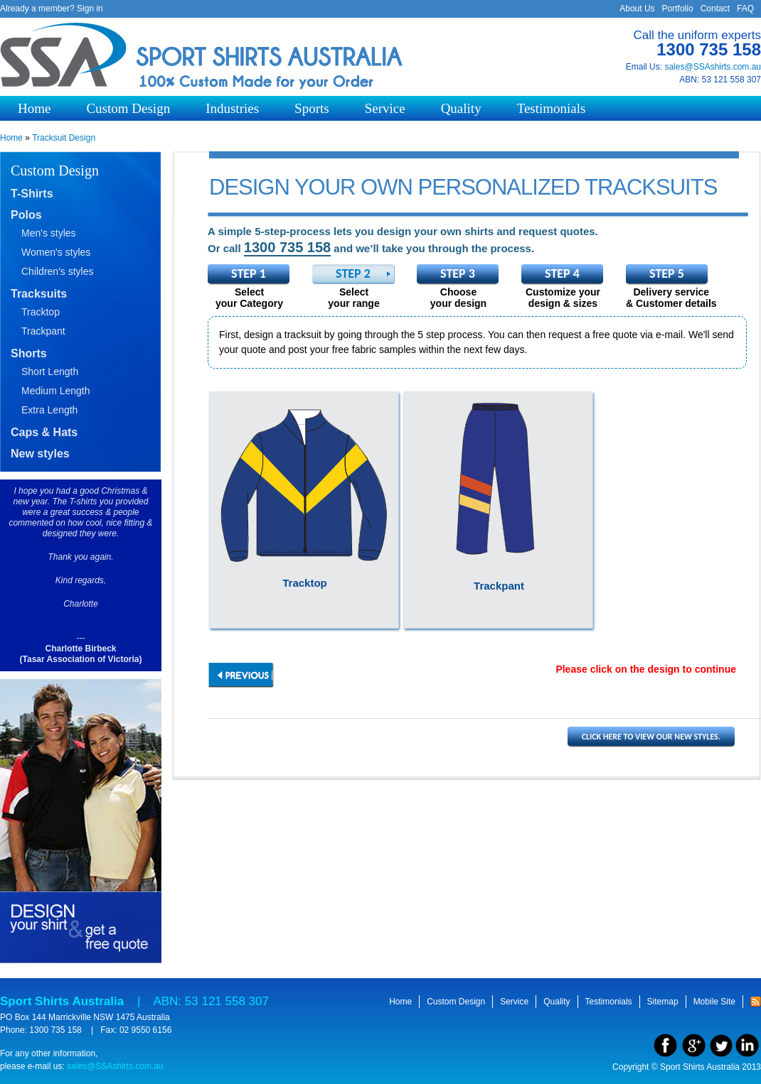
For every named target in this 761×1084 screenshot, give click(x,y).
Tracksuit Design (63, 138)
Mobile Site (714, 1002)
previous (241, 675)
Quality (461, 108)
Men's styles (48, 233)
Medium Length (55, 390)
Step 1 (248, 273)
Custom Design (128, 108)
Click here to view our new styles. (651, 737)
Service (385, 108)
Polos (26, 215)
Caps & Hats (44, 432)
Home (34, 108)
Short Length (49, 371)
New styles (40, 454)
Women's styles (55, 252)
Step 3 (457, 273)
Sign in (90, 8)
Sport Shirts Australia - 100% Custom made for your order (202, 56)
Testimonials (551, 108)
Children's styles (57, 271)
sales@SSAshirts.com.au (712, 67)
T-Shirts (32, 194)
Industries (232, 108)
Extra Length (49, 410)
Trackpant (43, 331)
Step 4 (562, 273)
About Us (636, 8)
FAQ (745, 8)
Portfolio (677, 8)
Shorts (29, 353)
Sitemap (662, 1002)
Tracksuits (39, 294)
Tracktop (40, 312)
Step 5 (666, 273)
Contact (715, 8)
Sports (311, 108)
